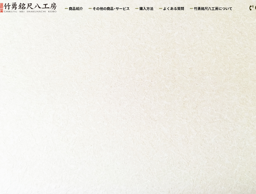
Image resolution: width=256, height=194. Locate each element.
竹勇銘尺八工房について (213, 8)
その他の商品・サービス (111, 8)
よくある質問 (173, 8)
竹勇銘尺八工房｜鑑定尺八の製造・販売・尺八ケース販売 (31, 7)
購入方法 (146, 8)
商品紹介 (76, 8)
